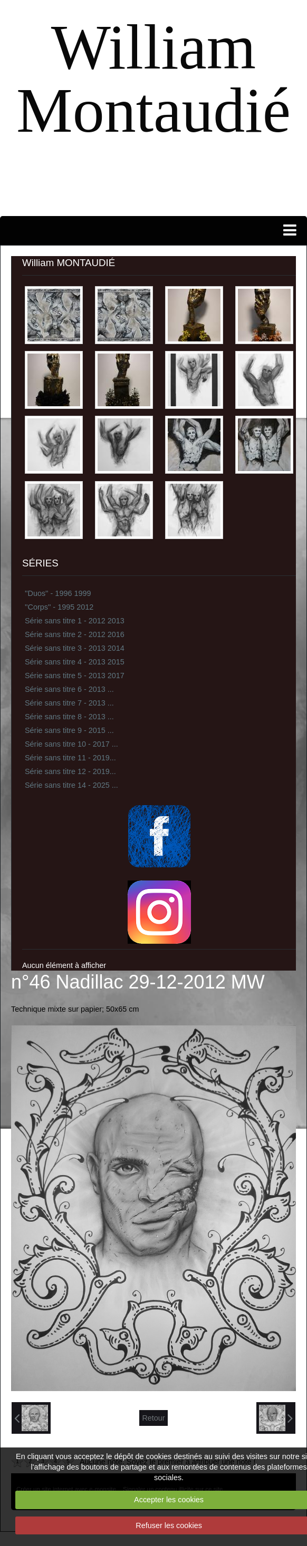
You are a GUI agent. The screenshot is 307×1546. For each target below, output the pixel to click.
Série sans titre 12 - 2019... (70, 771)
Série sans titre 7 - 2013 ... (69, 703)
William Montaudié (153, 78)
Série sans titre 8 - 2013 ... (69, 716)
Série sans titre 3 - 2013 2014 (74, 648)
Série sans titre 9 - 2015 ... (69, 730)
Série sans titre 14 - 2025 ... (71, 785)
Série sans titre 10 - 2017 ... (71, 744)
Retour (153, 1418)
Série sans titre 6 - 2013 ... (69, 689)
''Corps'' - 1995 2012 (59, 607)
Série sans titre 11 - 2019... (70, 758)
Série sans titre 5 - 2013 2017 (74, 675)
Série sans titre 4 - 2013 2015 (74, 662)
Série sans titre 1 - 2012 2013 (74, 621)
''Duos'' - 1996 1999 (58, 593)
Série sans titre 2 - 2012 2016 (74, 634)
